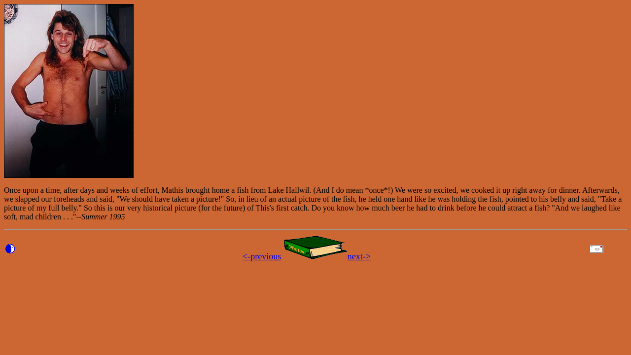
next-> (359, 256)
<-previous (262, 256)
